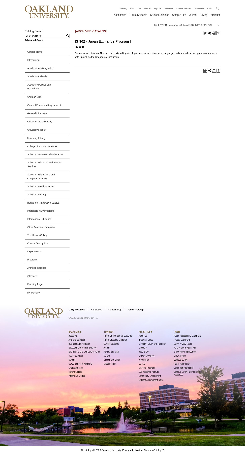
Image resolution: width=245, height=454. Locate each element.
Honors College (75, 371)
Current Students (111, 343)
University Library (36, 138)
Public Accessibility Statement (187, 335)
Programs (32, 259)
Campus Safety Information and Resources (188, 373)
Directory (143, 347)
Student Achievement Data (151, 379)
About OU (143, 335)
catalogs (88, 450)
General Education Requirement (44, 105)
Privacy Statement (182, 339)
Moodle (147, 8)
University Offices (147, 355)
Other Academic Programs (41, 227)
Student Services (159, 15)
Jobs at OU (144, 351)
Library (123, 8)
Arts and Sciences (77, 339)
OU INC (142, 363)
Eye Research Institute (149, 371)
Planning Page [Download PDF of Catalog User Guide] (35, 284)
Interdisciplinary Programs (40, 211)
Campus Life (179, 15)
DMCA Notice (180, 355)
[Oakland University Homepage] (49, 11)
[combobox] (186, 25)
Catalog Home (34, 51)
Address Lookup (135, 309)
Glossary (32, 276)
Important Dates (146, 339)
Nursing (72, 359)
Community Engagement (150, 375)
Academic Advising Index (40, 68)
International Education (39, 219)
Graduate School (76, 367)
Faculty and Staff (111, 351)
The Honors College (37, 235)
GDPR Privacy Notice (183, 343)
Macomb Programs (147, 367)
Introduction (33, 60)
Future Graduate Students (115, 339)
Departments (34, 251)
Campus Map (34, 97)
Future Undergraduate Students (118, 335)
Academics (120, 15)
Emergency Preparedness (185, 351)
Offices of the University (39, 121)
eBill (132, 8)
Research (199, 8)
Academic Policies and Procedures (39, 86)
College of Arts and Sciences (42, 146)
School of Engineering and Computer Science (41, 176)
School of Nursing (36, 194)
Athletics (215, 15)
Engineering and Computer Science (84, 351)
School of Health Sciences (41, 186)
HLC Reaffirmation (182, 363)
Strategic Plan (110, 363)
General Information (37, 113)
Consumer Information (184, 367)
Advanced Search (34, 40)
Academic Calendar (37, 76)
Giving (203, 15)
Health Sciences (76, 355)
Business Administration (79, 343)
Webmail (169, 8)
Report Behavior (184, 8)
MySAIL (158, 8)
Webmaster (144, 359)
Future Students (138, 15)
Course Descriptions (37, 243)
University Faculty (36, 129)
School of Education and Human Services (44, 164)
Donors (107, 355)
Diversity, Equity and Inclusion (152, 343)
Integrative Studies (77, 375)
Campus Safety (180, 359)
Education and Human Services (83, 347)
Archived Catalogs (36, 267)
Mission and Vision (112, 359)
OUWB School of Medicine (80, 363)
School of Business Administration (45, 154)
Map (138, 8)
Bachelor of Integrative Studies (43, 202)
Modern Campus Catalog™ (149, 450)
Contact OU (96, 309)
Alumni (193, 15)
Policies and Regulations (185, 347)
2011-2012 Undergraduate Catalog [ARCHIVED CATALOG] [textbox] (183, 25)
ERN (209, 8)
